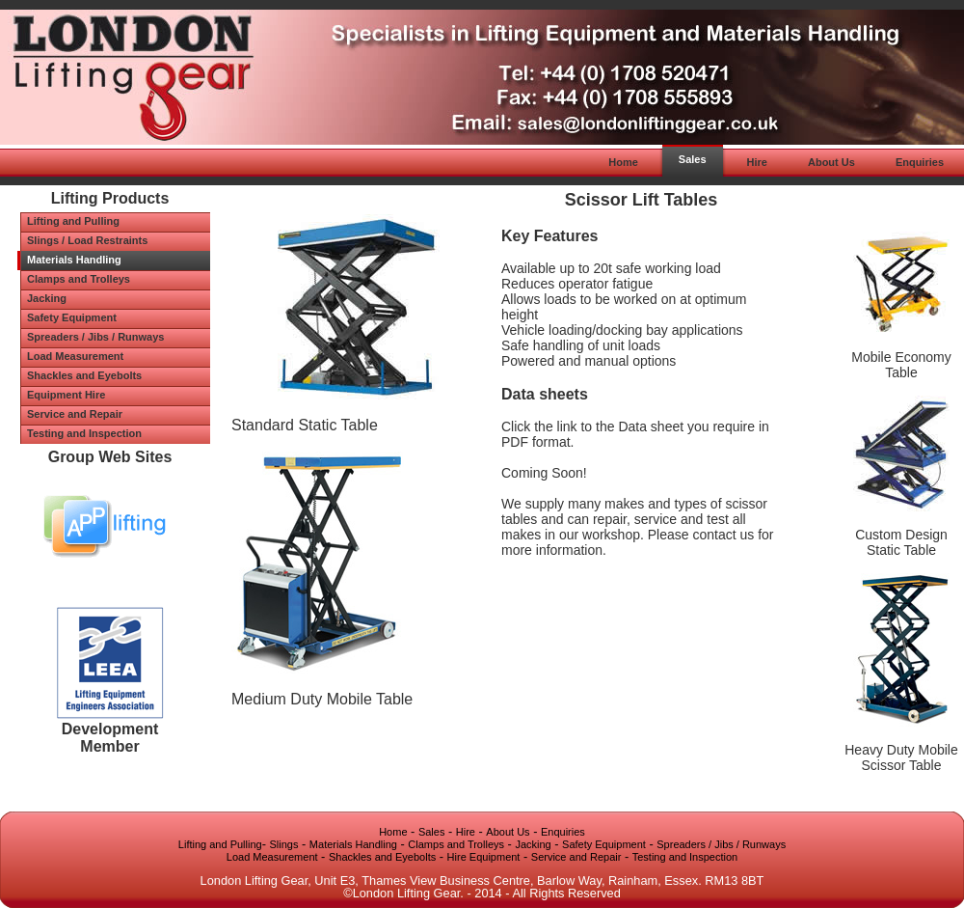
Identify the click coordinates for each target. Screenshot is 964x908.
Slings (284, 844)
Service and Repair (576, 857)
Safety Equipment (604, 844)
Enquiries (563, 832)
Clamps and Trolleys (456, 844)
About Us (507, 832)
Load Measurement (272, 857)
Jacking (532, 844)
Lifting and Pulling (220, 844)
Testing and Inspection (684, 857)
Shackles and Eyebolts (382, 857)
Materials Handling (353, 844)
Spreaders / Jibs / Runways (721, 844)
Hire (465, 832)
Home (393, 832)
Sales (431, 832)
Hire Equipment (484, 857)
